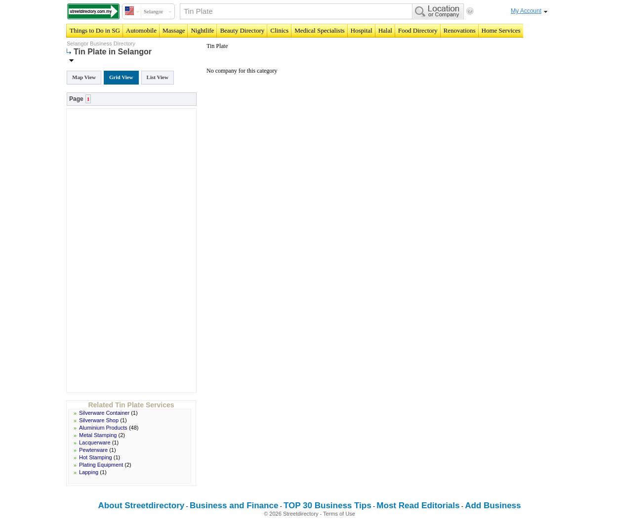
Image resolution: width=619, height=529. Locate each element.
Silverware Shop (99, 420)
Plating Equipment (101, 465)
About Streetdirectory (141, 505)
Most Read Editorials (417, 505)
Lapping (88, 472)
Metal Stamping (98, 435)
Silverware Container (104, 413)
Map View (84, 77)
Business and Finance (234, 505)
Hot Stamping (95, 457)
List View (157, 77)
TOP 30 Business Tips (327, 505)
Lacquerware (95, 442)
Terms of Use (339, 514)
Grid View (121, 77)
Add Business (493, 505)
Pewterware (93, 450)
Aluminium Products (103, 428)
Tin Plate (217, 46)
